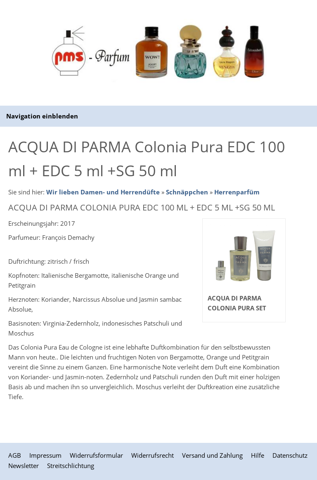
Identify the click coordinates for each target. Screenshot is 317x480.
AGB (14, 455)
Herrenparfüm (237, 192)
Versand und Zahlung (212, 455)
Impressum (45, 455)
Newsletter (23, 465)
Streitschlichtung (70, 465)
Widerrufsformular (96, 455)
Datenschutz (290, 455)
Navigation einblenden (42, 116)
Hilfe (257, 455)
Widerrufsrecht (152, 455)
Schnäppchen (187, 192)
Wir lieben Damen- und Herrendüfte (103, 192)
